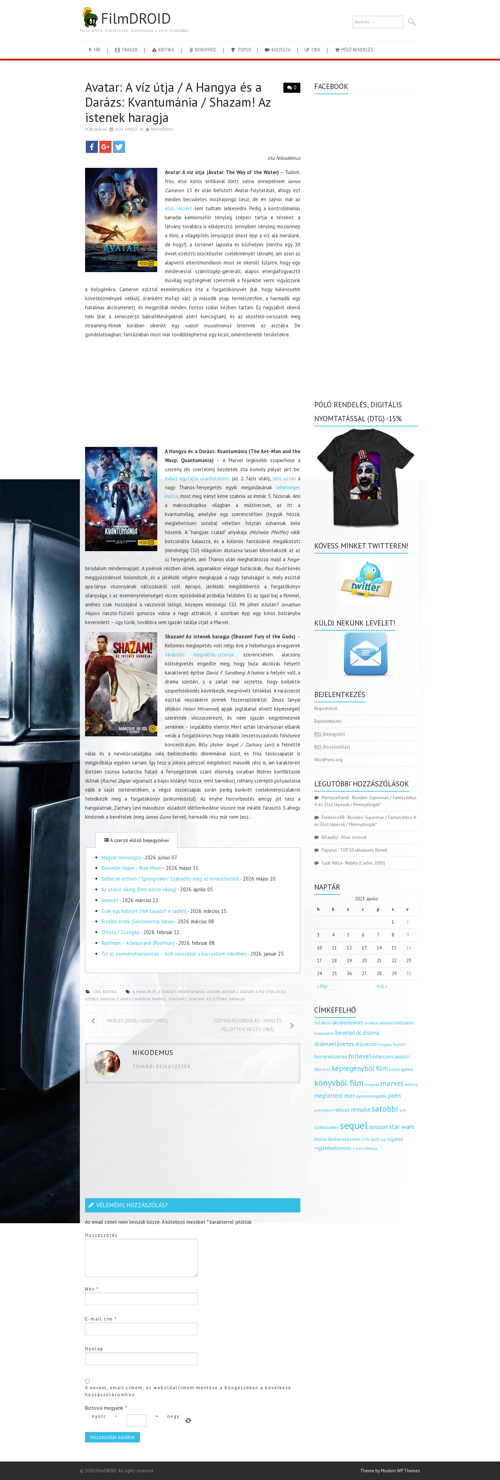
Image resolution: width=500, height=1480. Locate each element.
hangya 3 (109, 998)
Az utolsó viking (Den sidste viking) (138, 889)
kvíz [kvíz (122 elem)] (327, 1069)
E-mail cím (101, 1319)
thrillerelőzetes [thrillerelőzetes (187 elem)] (344, 1139)
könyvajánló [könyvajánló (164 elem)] (401, 1069)
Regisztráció (326, 708)
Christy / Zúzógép (120, 932)
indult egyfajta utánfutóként (197, 478)
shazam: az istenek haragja (217, 998)
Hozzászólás (101, 1235)
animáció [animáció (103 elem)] (371, 1023)
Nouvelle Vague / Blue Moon (131, 868)
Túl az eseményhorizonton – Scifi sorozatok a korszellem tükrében (174, 953)
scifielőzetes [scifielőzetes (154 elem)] (326, 1127)
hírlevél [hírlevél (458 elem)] (359, 1056)
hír (93, 50)
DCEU (281, 991)
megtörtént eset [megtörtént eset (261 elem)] (334, 1095)
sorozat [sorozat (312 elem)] (378, 1127)
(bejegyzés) (329, 734)
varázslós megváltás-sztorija (199, 654)
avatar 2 (230, 991)
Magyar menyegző (121, 857)
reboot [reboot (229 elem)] (342, 1109)
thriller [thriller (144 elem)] (320, 1139)
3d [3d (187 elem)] (317, 1022)
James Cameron (135, 998)
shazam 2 (177, 998)
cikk (312, 50)
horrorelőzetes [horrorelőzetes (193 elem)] (330, 1056)
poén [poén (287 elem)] (394, 1095)
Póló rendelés (353, 50)
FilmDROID (125, 18)
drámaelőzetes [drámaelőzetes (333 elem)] (334, 1044)
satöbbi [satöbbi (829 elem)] (385, 1108)
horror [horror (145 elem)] (399, 1044)
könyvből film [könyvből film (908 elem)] (339, 1082)
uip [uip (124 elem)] (383, 1139)
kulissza (277, 50)
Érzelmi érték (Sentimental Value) (137, 921)
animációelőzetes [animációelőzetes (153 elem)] (397, 1023)
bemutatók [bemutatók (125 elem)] (324, 1033)
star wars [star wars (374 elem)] (401, 1126)
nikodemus (162, 129)
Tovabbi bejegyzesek (161, 1067)
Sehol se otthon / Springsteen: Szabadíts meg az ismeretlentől (170, 878)
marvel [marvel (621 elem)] (391, 1083)
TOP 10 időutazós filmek (363, 850)
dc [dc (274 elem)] (358, 1033)
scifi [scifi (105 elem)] (402, 1110)
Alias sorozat (354, 837)
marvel (159, 998)
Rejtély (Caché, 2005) (365, 863)
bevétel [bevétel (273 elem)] (345, 1033)
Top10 (240, 50)
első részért (178, 208)
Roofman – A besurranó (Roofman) (138, 943)
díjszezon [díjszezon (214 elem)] (366, 1043)
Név (92, 1289)
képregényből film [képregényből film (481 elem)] (360, 1068)
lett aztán (284, 478)
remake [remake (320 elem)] (360, 1109)
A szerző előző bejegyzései (136, 840)
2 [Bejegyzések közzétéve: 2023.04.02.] (407, 922)
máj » (382, 986)
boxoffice (202, 50)
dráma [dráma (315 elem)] (370, 1033)
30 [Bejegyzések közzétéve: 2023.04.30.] (408, 973)
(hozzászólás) (332, 747)
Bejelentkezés (328, 721)
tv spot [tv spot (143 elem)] (372, 1139)
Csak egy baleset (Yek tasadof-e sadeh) (143, 911)
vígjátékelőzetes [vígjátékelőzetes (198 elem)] (332, 1148)
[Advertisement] (192, 393)
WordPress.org (328, 760)
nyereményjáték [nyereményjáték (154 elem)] (371, 1096)
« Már (322, 986)
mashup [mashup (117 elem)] (411, 1084)
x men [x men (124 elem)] (358, 1148)
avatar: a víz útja (257, 991)
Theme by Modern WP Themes (390, 1471)
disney (91, 998)
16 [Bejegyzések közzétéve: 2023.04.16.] (408, 948)
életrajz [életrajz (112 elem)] (371, 1148)
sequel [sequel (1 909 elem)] (354, 1125)
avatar (213, 991)
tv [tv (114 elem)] (363, 1139)
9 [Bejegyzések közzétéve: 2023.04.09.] (407, 935)
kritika (162, 50)
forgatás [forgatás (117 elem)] (385, 1044)
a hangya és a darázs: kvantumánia (169, 991)
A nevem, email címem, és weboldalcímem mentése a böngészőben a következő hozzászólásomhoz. (188, 1391)
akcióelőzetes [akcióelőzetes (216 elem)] (348, 1022)
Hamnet (109, 900)
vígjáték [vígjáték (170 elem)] (395, 1139)
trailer (126, 50)
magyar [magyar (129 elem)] (372, 1084)
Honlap (94, 1349)
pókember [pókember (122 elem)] (323, 1110)
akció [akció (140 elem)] (326, 1022)
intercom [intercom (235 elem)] (382, 1056)
